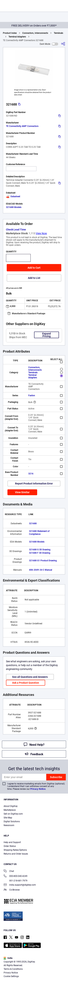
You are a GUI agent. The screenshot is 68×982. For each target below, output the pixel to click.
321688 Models (13, 207)
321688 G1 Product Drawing (43, 560)
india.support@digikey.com (20, 885)
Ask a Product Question (25, 682)
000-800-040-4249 (15, 876)
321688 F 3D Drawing (39, 553)
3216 (30, 473)
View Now (41, 233)
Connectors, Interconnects (35, 33)
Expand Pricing (46, 335)
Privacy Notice (38, 789)
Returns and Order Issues (16, 854)
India (8, 958)
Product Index (10, 33)
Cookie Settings (11, 976)
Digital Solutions (12, 821)
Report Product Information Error (34, 483)
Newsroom (9, 825)
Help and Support (12, 842)
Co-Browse (12, 890)
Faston (31, 395)
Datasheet (13, 196)
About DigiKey (11, 806)
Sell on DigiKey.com (13, 814)
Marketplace (10, 810)
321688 (33, 523)
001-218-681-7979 (15, 880)
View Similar (22, 492)
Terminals (58, 33)
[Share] (63, 44)
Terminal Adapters (17, 36)
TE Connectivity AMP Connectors (22, 126)
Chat (9, 871)
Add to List (34, 277)
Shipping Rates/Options (15, 850)
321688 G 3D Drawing (39, 549)
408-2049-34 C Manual (40, 570)
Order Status (10, 846)
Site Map (8, 817)
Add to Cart (34, 267)
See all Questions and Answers (30, 676)
